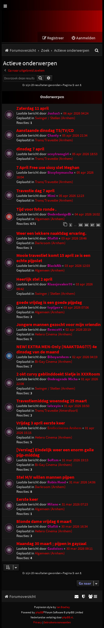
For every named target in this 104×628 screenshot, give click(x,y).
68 (98, 224)
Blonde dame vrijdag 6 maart (44, 521)
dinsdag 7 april (30, 149)
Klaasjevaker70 (59, 284)
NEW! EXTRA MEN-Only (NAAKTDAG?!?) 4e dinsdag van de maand (56, 349)
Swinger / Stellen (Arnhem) (55, 118)
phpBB (39, 612)
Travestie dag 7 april (35, 190)
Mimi (51, 195)
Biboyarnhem (58, 357)
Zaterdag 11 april (32, 108)
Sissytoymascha (60, 172)
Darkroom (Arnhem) (50, 243)
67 (92, 224)
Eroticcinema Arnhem (64, 428)
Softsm (53, 460)
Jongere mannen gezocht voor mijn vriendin (58, 324)
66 (86, 224)
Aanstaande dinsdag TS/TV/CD (45, 130)
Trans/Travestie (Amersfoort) (56, 410)
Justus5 (53, 113)
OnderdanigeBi (59, 214)
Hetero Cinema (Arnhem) (53, 334)
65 (80, 224)
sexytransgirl (58, 154)
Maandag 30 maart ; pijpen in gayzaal (51, 543)
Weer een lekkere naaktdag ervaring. (51, 233)
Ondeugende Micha (62, 379)
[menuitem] (83, 38)
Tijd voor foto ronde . (36, 209)
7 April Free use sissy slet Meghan (47, 167)
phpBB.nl (67, 617)
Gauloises (55, 548)
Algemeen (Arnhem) (50, 219)
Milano (52, 504)
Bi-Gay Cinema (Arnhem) (53, 361)
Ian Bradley (63, 607)
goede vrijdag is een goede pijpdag (49, 302)
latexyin (54, 405)
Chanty (53, 135)
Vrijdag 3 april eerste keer (40, 423)
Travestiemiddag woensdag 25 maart (51, 400)
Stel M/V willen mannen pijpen (45, 477)
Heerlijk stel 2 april (34, 279)
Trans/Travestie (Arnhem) (54, 140)
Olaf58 (52, 238)
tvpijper (53, 307)
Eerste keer (27, 499)
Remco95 (54, 329)
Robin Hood (56, 482)
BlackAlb (54, 265)
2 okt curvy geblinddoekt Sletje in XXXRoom (58, 374)
